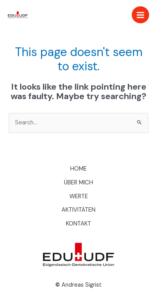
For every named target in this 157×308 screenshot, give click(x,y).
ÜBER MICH (78, 182)
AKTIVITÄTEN (78, 210)
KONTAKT (78, 223)
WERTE (78, 196)
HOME (78, 169)
